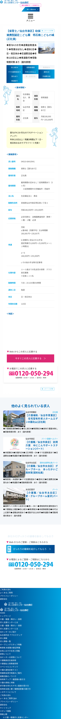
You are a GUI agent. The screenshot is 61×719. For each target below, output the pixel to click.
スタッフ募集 (5, 711)
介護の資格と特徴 (7, 682)
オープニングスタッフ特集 (11, 644)
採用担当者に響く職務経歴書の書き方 (15, 689)
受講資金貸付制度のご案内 (11, 673)
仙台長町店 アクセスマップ (11, 635)
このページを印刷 (48, 30)
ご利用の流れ (5, 589)
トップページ (5, 616)
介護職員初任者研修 (8, 660)
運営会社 (3, 599)
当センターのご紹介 (8, 631)
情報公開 (3, 714)
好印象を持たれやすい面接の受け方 (14, 685)
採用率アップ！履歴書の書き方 (12, 679)
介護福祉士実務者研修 (9, 663)
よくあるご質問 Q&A (8, 698)
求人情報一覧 (5, 641)
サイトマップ (5, 708)
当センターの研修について (11, 657)
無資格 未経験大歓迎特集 (10, 647)
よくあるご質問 (6, 592)
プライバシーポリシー (9, 595)
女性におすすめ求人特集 (10, 650)
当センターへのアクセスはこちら (29, 578)
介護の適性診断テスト (9, 670)
